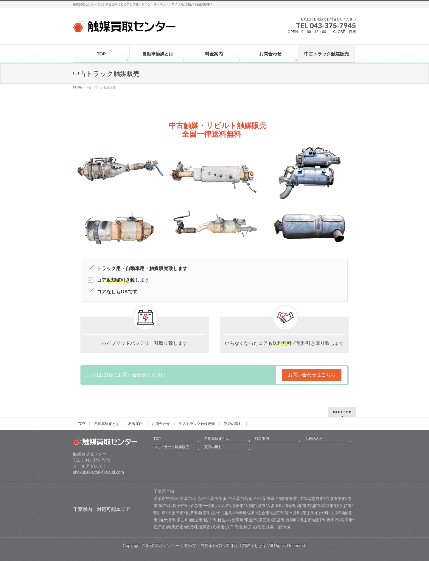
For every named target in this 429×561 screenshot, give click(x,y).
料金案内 (135, 424)
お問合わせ (161, 424)
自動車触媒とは (106, 424)
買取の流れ (233, 424)
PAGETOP (342, 412)
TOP (81, 424)
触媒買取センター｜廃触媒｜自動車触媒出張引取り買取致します (207, 545)
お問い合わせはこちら (311, 374)
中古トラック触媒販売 (197, 424)
